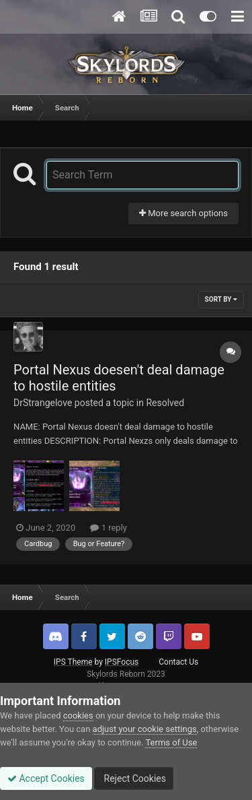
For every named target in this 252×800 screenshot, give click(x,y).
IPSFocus (121, 662)
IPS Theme (73, 662)
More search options (183, 213)
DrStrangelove (42, 402)
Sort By (221, 299)
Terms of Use (171, 742)
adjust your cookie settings (145, 729)
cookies (78, 715)
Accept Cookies (46, 778)
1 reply (108, 528)
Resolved (165, 402)
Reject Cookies (133, 778)
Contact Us (178, 662)
